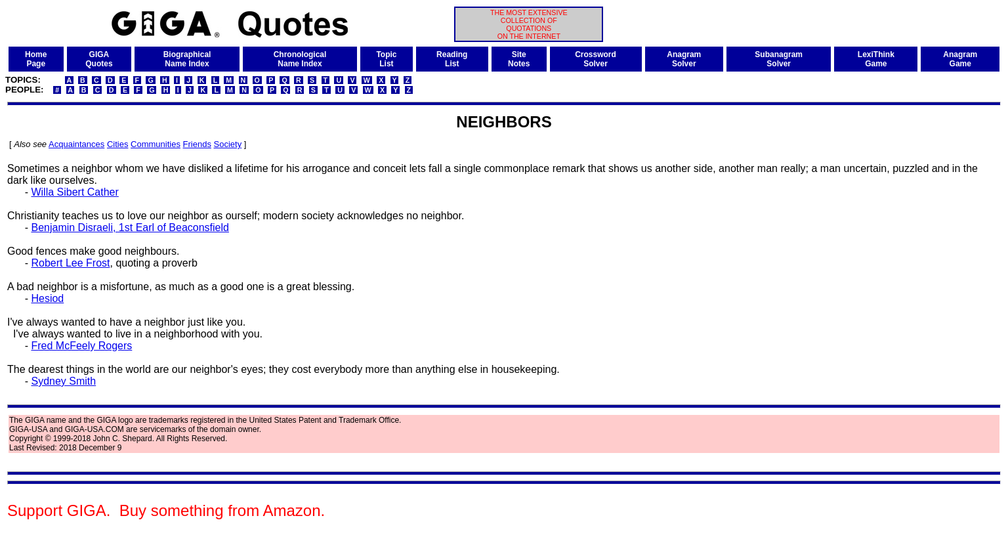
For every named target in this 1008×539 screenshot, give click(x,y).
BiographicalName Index (187, 59)
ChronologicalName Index (300, 59)
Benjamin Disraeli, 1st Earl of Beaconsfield (129, 227)
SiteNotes (519, 59)
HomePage (36, 59)
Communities (155, 144)
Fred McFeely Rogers (81, 345)
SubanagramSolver (779, 59)
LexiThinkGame (876, 59)
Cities (118, 144)
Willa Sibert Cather (74, 192)
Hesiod (47, 298)
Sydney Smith (63, 381)
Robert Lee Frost (70, 263)
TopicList (386, 59)
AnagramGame (960, 59)
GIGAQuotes (98, 59)
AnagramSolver (684, 59)
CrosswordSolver (595, 59)
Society (228, 144)
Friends (197, 144)
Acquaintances (76, 144)
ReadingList (451, 59)
